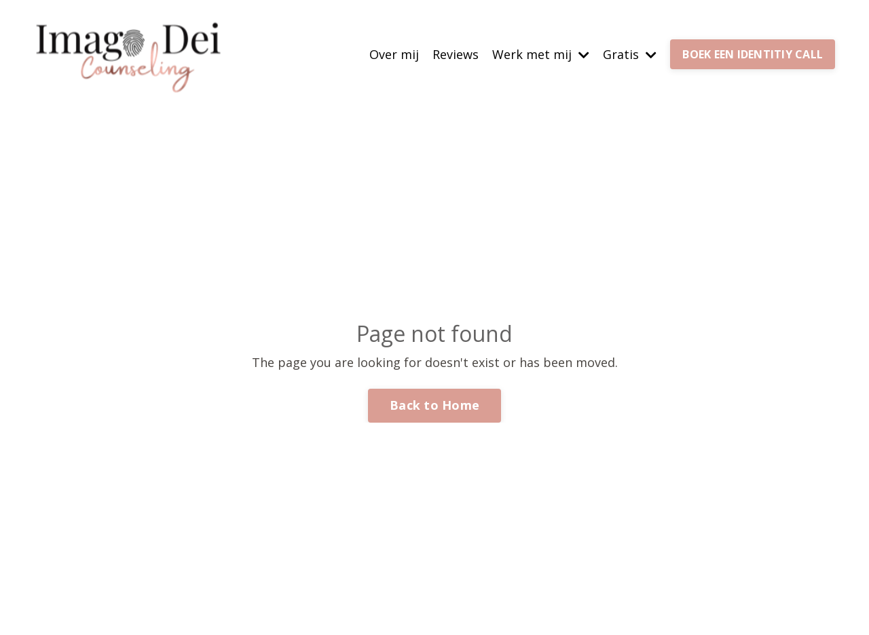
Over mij (394, 54)
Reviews (455, 54)
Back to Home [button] (434, 405)
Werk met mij (540, 54)
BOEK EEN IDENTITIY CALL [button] (752, 54)
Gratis (630, 54)
